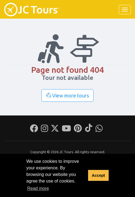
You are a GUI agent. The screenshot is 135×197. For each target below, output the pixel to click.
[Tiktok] (89, 130)
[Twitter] (55, 130)
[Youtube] (66, 130)
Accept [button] (98, 175)
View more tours (67, 95)
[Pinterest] (78, 130)
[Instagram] (44, 130)
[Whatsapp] (99, 130)
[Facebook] (34, 130)
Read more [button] (38, 188)
